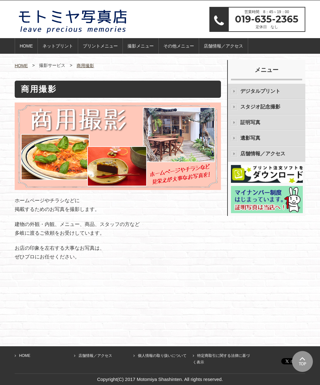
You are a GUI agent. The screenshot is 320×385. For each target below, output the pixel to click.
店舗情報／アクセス (223, 45)
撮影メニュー (141, 45)
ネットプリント (57, 45)
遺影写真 (250, 138)
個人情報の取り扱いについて (162, 355)
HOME (26, 45)
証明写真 (250, 122)
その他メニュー (178, 45)
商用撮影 (85, 65)
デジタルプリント (260, 91)
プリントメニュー (100, 45)
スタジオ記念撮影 (260, 106)
